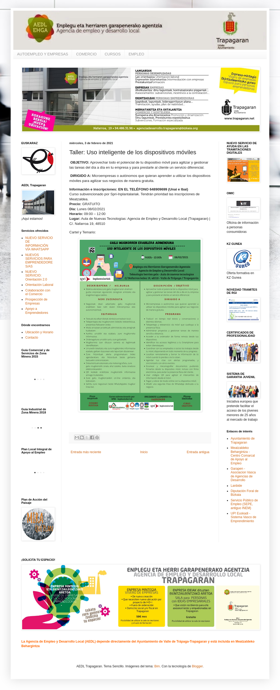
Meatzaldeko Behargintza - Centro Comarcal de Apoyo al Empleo (243, 455)
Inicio (144, 452)
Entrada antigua (198, 452)
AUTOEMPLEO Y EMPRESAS (42, 54)
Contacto (31, 337)
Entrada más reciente (86, 452)
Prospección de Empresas (36, 301)
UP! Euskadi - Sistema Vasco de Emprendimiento (243, 517)
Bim (157, 666)
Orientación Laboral (39, 285)
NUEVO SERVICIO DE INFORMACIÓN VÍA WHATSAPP (39, 243)
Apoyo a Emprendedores (36, 310)
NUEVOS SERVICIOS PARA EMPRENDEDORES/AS (39, 260)
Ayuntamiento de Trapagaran (243, 440)
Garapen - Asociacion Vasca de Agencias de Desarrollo (243, 474)
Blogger (197, 666)
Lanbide (236, 486)
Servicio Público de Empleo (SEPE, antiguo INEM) (244, 504)
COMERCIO (86, 54)
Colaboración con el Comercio (37, 292)
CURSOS (113, 54)
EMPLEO (136, 54)
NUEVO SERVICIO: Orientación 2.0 (36, 275)
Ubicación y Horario (39, 332)
